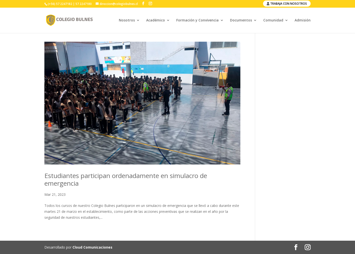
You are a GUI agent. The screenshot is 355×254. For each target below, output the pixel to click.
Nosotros (127, 20)
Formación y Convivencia (197, 20)
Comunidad (273, 20)
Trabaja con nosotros (287, 3)
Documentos (241, 20)
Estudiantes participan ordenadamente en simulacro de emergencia (125, 179)
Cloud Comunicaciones (92, 247)
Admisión (303, 20)
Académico (155, 20)
